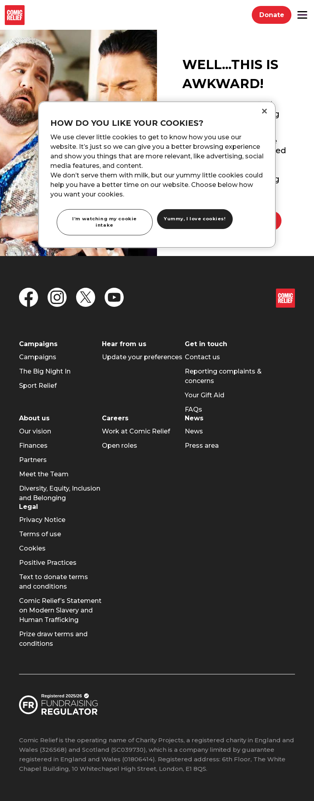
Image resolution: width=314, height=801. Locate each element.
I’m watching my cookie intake (104, 222)
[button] (302, 15)
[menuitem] (37, 357)
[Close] (264, 111)
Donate (275, 16)
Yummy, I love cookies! (195, 218)
